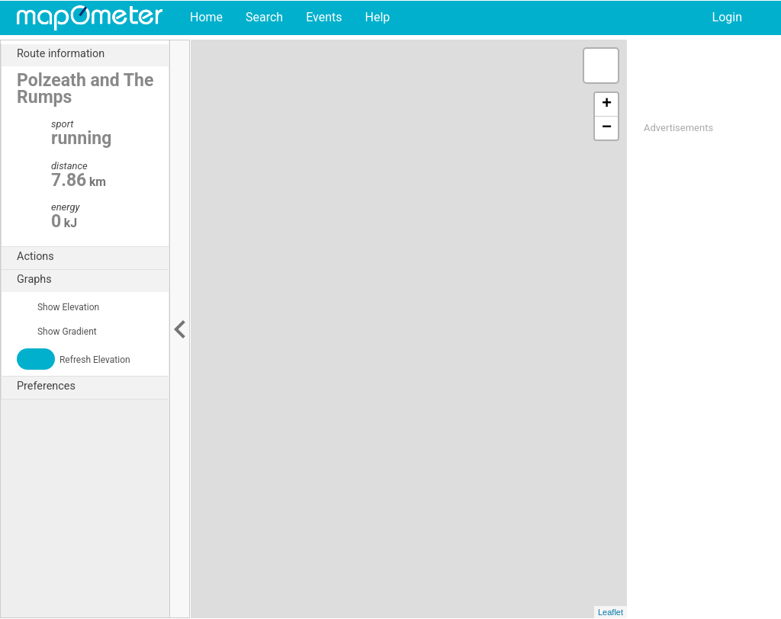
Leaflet (610, 612)
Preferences (93, 386)
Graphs (93, 280)
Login (727, 17)
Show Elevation (58, 307)
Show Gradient (57, 331)
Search (264, 17)
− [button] (607, 128)
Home (206, 17)
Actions (93, 257)
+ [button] (607, 104)
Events (324, 17)
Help (377, 17)
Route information (93, 54)
